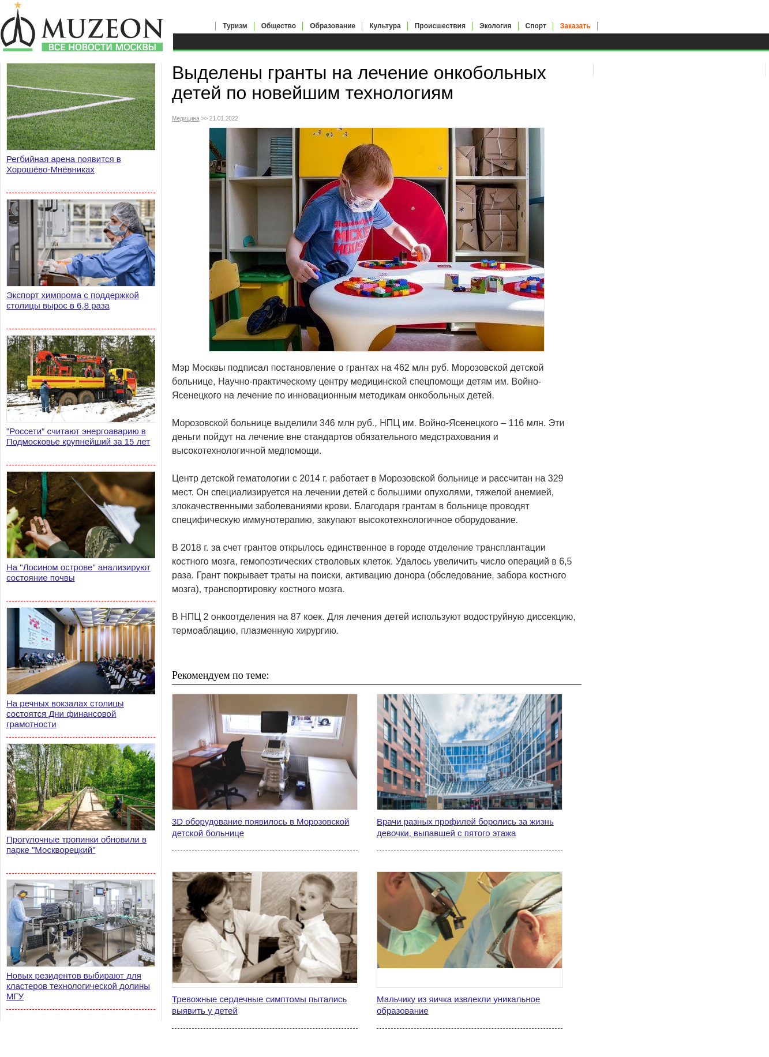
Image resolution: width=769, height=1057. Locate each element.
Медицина (186, 118)
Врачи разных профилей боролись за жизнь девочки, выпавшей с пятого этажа (465, 827)
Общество (279, 26)
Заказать (575, 26)
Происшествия (440, 26)
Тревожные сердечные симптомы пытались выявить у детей (259, 1004)
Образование (332, 26)
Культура (384, 26)
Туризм (235, 26)
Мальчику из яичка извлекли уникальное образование (458, 1004)
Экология (495, 26)
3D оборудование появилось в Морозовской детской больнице (260, 827)
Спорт (536, 26)
